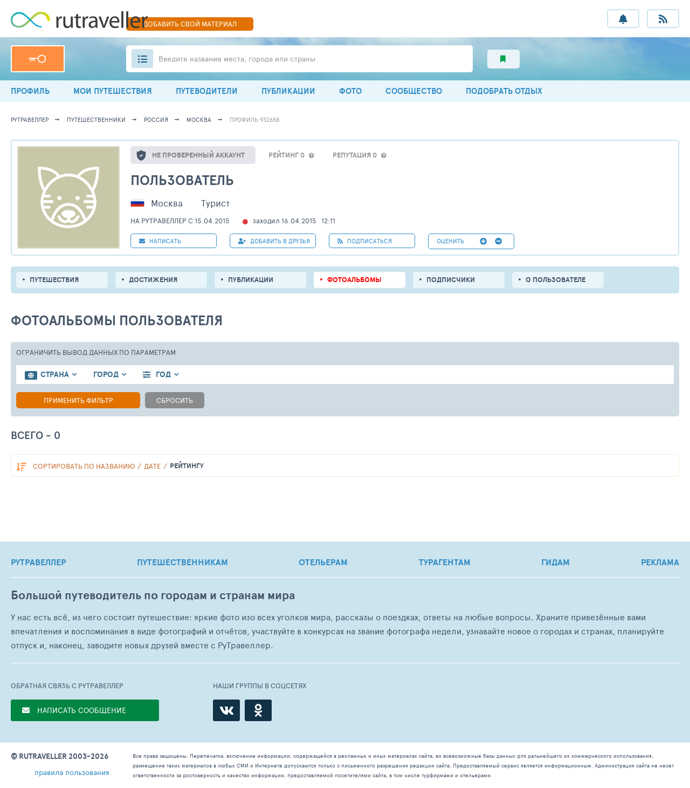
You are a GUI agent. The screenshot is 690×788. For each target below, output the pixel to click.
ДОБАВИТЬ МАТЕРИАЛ (190, 24)
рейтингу (187, 466)
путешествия (54, 280)
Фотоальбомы (354, 280)
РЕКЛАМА (660, 562)
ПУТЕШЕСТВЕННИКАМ (182, 562)
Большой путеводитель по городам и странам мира (153, 595)
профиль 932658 (254, 119)
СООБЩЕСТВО (413, 91)
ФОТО (350, 91)
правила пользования (71, 772)
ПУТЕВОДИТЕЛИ (207, 91)
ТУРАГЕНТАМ (445, 562)
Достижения (153, 280)
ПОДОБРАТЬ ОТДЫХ (504, 91)
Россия (156, 119)
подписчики (450, 280)
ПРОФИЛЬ (30, 91)
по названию (84, 466)
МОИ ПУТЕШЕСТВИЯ (112, 91)
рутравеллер (30, 119)
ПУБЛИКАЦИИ (288, 91)
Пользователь (182, 180)
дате (152, 466)
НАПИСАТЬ (160, 241)
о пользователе (555, 280)
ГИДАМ (555, 562)
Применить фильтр (78, 400)
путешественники (96, 119)
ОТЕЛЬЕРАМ (323, 562)
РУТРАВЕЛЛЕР (38, 562)
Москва (199, 119)
